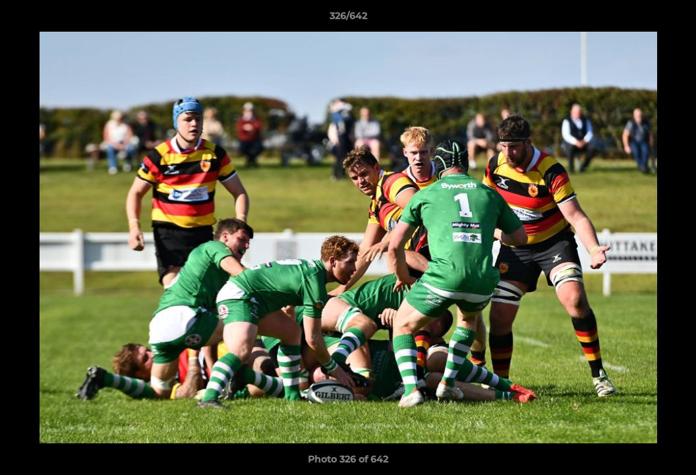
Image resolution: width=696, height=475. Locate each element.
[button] (672, 19)
